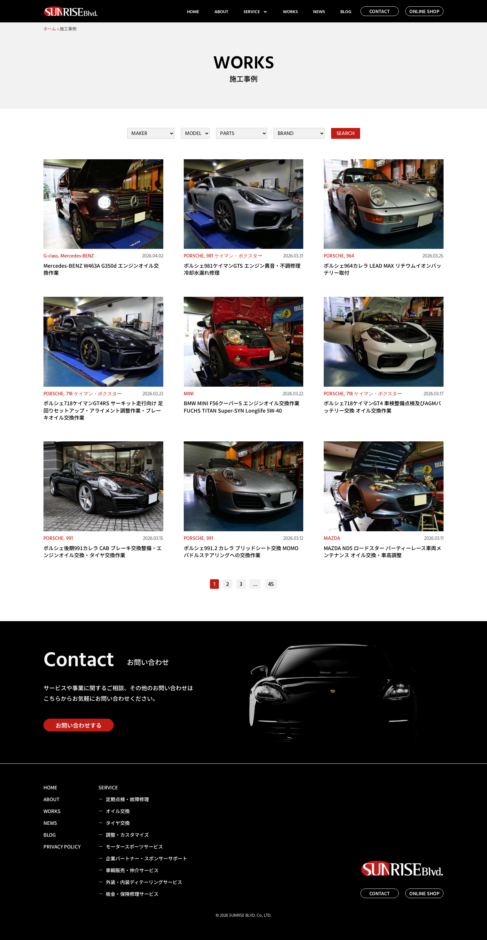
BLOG (346, 12)
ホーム (49, 29)
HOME (193, 12)
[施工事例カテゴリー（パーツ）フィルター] (241, 133)
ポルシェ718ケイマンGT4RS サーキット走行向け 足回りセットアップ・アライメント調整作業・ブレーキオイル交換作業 (103, 410)
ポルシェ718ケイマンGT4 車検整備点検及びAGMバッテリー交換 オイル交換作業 (382, 406)
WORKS (290, 12)
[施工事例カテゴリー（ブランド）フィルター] (299, 133)
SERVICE (255, 12)
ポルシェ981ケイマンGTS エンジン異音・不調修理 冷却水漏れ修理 (242, 269)
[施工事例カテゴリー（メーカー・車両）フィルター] (150, 133)
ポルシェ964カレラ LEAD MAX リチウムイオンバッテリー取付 (382, 269)
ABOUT (221, 12)
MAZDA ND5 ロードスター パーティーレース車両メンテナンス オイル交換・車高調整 (382, 551)
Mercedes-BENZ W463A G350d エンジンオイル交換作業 (101, 269)
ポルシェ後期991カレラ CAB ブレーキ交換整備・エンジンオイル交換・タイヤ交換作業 (102, 551)
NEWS (319, 12)
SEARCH (345, 133)
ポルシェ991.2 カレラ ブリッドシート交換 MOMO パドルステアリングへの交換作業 (241, 551)
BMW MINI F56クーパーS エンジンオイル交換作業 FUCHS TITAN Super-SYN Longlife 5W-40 (241, 406)
